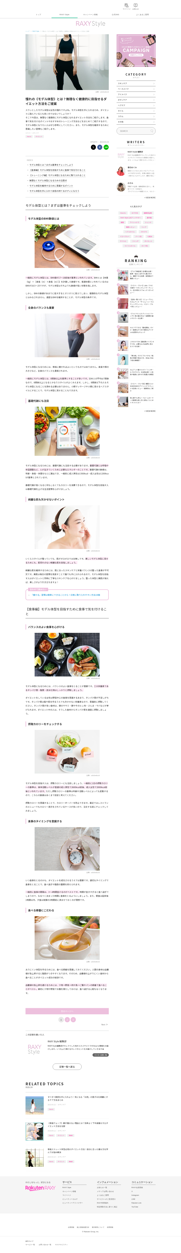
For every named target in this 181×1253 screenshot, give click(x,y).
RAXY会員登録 (137, 1187)
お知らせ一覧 (102, 1187)
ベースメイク (123, 89)
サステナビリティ (61, 1245)
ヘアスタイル (130, 232)
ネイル (120, 110)
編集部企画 (148, 213)
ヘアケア (121, 105)
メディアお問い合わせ (105, 1191)
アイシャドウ (134, 222)
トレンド (148, 222)
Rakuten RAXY (37, 6)
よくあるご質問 (142, 15)
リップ (143, 227)
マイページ (66, 1195)
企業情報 (71, 1227)
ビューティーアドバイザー (72, 1203)
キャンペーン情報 (90, 15)
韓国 (122, 222)
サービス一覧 (30, 1245)
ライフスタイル (130, 246)
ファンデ (135, 241)
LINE (133, 1199)
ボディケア (36, 133)
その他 (120, 121)
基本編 (149, 217)
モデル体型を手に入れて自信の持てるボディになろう (54, 190)
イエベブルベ (124, 236)
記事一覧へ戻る (67, 1066)
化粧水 (150, 236)
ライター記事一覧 (100, 1055)
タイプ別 (144, 246)
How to (29, 136)
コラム (120, 116)
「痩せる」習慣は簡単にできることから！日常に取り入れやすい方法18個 (65, 594)
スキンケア (122, 83)
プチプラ (144, 232)
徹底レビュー (130, 227)
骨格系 (71, 1135)
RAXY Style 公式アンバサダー (130, 217)
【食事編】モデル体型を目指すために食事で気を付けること (57, 170)
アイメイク (122, 94)
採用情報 (110, 1227)
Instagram (135, 1195)
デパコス (123, 241)
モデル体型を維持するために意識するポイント (51, 185)
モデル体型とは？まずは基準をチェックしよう (51, 164)
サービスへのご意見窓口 (106, 1199)
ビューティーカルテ (70, 1199)
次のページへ (67, 1011)
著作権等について (98, 1227)
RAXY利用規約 (102, 1203)
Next (104, 1024)
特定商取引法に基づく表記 (107, 1207)
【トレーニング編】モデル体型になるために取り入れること (57, 175)
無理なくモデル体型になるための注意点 (48, 180)
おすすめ (135, 213)
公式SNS (115, 15)
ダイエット (39, 136)
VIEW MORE (150, 197)
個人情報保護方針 (83, 1227)
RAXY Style (64, 15)
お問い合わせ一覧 (45, 1245)
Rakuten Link (136, 1203)
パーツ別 (138, 236)
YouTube (135, 1207)
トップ (38, 15)
